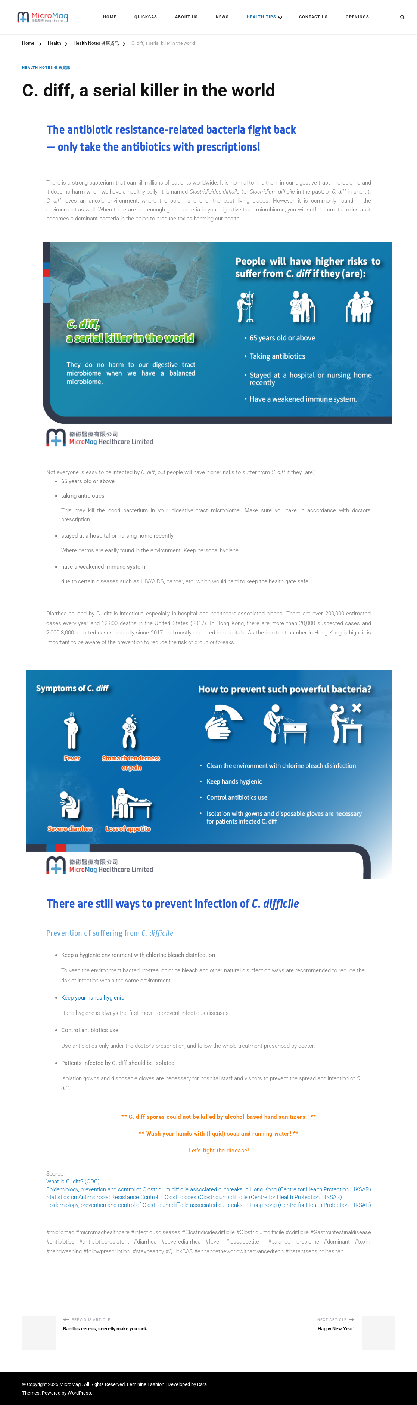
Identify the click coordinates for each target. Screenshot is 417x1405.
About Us (186, 17)
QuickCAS (145, 17)
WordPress (79, 1393)
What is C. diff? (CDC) (73, 1181)
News (222, 17)
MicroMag (70, 1384)
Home (109, 17)
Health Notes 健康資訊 (46, 67)
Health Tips (261, 17)
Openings (357, 17)
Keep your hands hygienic (92, 997)
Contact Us (313, 17)
